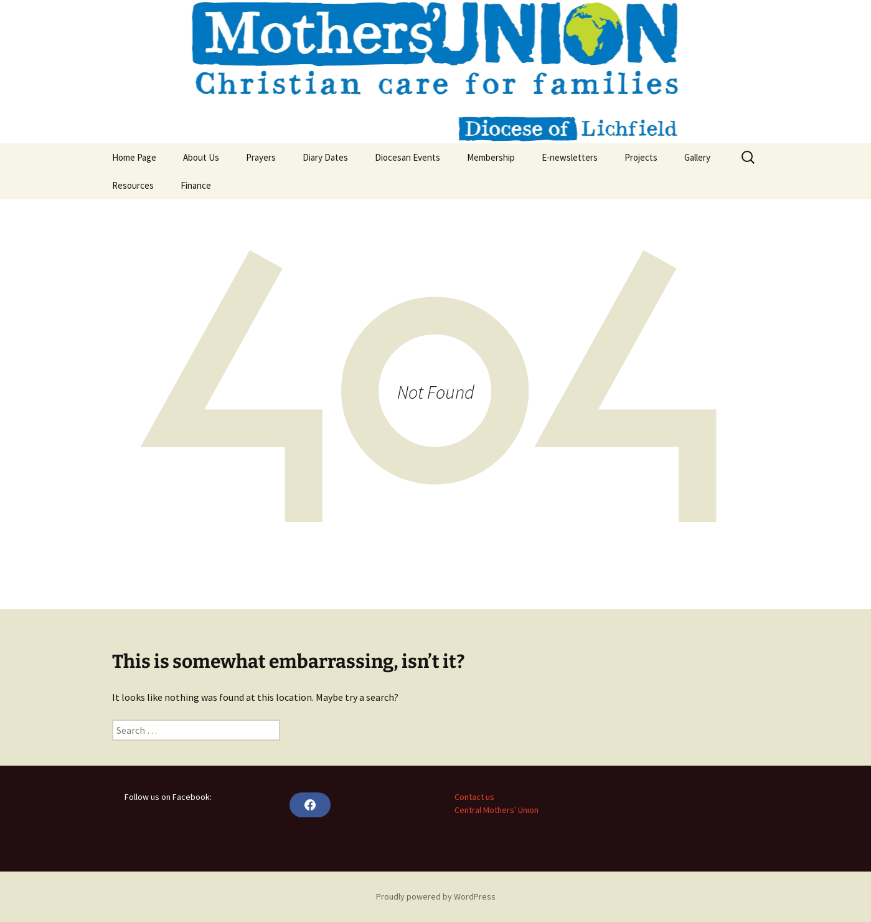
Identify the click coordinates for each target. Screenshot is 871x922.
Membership (491, 157)
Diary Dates (325, 157)
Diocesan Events (407, 157)
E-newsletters (570, 157)
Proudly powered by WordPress (436, 896)
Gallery (697, 157)
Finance (196, 185)
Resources (133, 185)
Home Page (134, 157)
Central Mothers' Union (496, 809)
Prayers (261, 157)
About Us (201, 157)
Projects (640, 157)
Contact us (474, 796)
